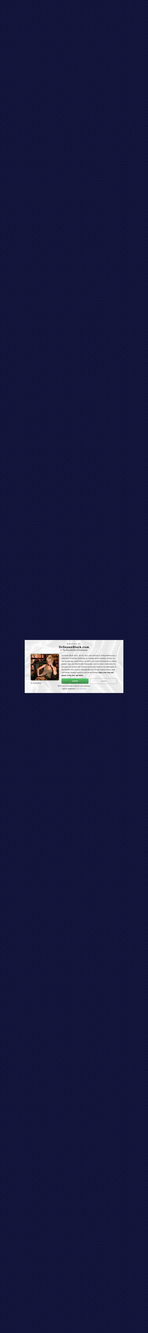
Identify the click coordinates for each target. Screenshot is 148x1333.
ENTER (75, 681)
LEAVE (103, 681)
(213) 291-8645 (81, 689)
